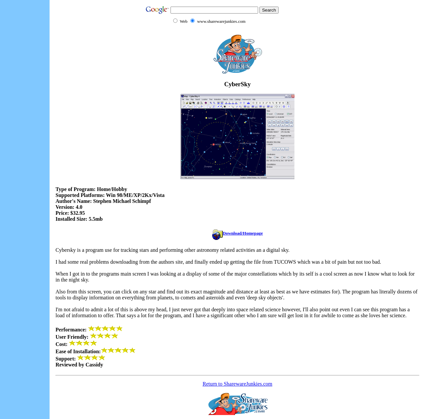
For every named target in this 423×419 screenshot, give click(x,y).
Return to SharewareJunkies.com (237, 384)
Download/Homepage (237, 233)
